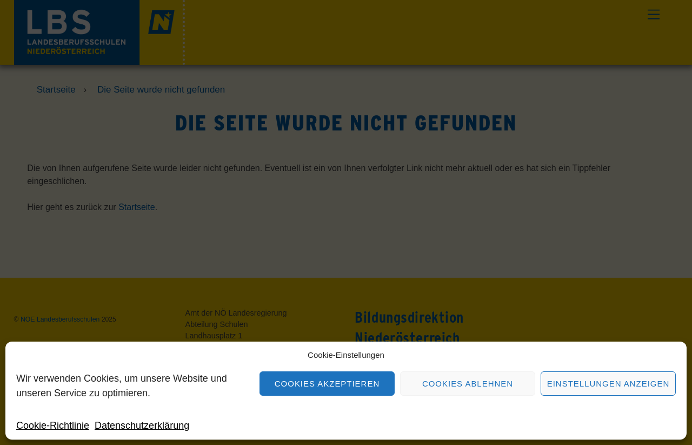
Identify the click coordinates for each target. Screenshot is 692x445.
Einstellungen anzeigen (608, 383)
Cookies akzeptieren (327, 383)
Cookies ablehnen (467, 383)
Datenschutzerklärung (142, 425)
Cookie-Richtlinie (52, 425)
